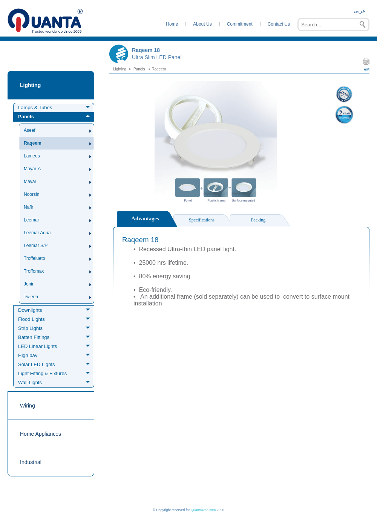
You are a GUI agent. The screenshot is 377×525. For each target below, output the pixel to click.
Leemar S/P (36, 245)
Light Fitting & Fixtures (42, 373)
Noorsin (31, 194)
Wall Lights (30, 382)
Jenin (29, 284)
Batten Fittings (33, 337)
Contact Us (279, 24)
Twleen (31, 296)
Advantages (145, 218)
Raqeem (32, 143)
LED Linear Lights (37, 346)
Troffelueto (34, 258)
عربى (360, 11)
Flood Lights (31, 319)
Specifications (202, 220)
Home (172, 24)
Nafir (28, 207)
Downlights (30, 310)
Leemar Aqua (37, 232)
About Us (202, 24)
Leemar (31, 220)
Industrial (30, 462)
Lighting (30, 85)
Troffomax (34, 271)
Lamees (32, 156)
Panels (26, 116)
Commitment (240, 24)
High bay (27, 355)
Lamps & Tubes (35, 107)
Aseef (29, 130)
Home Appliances (40, 434)
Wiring (27, 406)
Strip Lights (30, 328)
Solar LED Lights (36, 364)
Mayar (30, 181)
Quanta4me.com (203, 510)
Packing (258, 220)
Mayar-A (32, 168)
